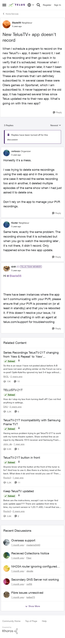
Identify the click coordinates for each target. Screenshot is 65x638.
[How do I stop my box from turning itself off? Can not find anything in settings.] (32, 400)
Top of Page (31, 621)
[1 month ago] (17, 544)
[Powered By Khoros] (32, 630)
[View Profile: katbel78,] (6, 594)
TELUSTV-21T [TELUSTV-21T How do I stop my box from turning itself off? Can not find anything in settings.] (13, 390)
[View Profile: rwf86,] (6, 581)
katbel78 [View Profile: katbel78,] (30, 597)
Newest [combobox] (55, 125)
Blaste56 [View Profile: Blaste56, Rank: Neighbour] (16, 22)
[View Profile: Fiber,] (6, 555)
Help (44, 621)
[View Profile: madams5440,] (6, 542)
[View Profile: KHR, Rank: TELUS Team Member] (6, 268)
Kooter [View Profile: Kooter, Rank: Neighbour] (14, 222)
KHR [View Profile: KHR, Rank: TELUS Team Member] (13, 266)
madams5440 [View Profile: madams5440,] (33, 544)
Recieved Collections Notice (30, 553)
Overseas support (23, 540)
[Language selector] (30, 5)
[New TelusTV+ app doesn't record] (16, 154)
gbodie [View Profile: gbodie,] (29, 571)
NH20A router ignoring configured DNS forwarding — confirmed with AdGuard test (34, 566)
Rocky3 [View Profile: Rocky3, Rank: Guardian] (7, 477)
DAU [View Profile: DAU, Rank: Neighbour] (5, 406)
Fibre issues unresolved (27, 592)
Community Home (11, 621)
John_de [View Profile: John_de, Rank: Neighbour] (7, 444)
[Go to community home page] (17, 5)
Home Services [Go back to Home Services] (10, 13)
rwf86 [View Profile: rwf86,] (29, 584)
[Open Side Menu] (4, 5)
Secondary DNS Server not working (35, 579)
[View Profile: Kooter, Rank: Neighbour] (6, 224)
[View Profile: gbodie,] (6, 568)
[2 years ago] (15, 376)
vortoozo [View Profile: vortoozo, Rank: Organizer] (15, 151)
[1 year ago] (18, 444)
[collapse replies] (32, 148)
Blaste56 (15, 276)
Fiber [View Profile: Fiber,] (28, 557)
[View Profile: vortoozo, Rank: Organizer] (6, 153)
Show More (32, 606)
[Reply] (57, 112)
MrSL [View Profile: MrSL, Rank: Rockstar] (6, 376)
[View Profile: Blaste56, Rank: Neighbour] (6, 24)
